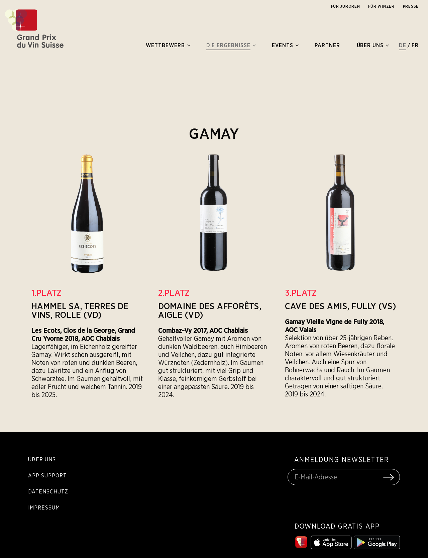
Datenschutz (48, 491)
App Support (47, 475)
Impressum (44, 507)
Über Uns (42, 459)
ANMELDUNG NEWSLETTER (341, 460)
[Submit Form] (388, 477)
